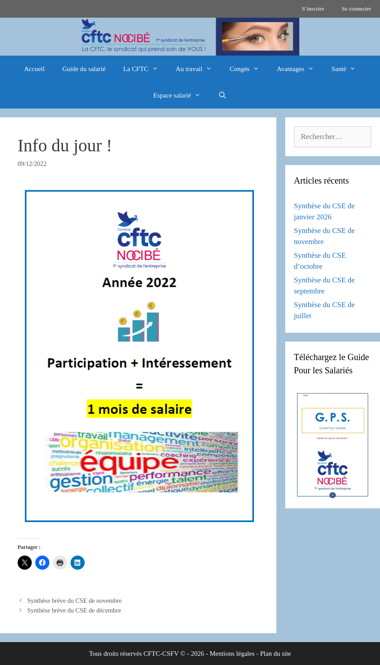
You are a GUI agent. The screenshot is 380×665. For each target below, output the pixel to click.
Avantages (300, 69)
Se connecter (356, 8)
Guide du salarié (83, 68)
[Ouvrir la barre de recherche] (222, 95)
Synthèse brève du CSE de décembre (74, 610)
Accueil (34, 68)
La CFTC (145, 69)
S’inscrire (313, 8)
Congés (249, 69)
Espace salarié (181, 95)
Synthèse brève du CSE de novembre (74, 600)
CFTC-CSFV (161, 653)
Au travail (198, 69)
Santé (348, 69)
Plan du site (275, 653)
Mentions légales (231, 653)
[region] (190, 37)
